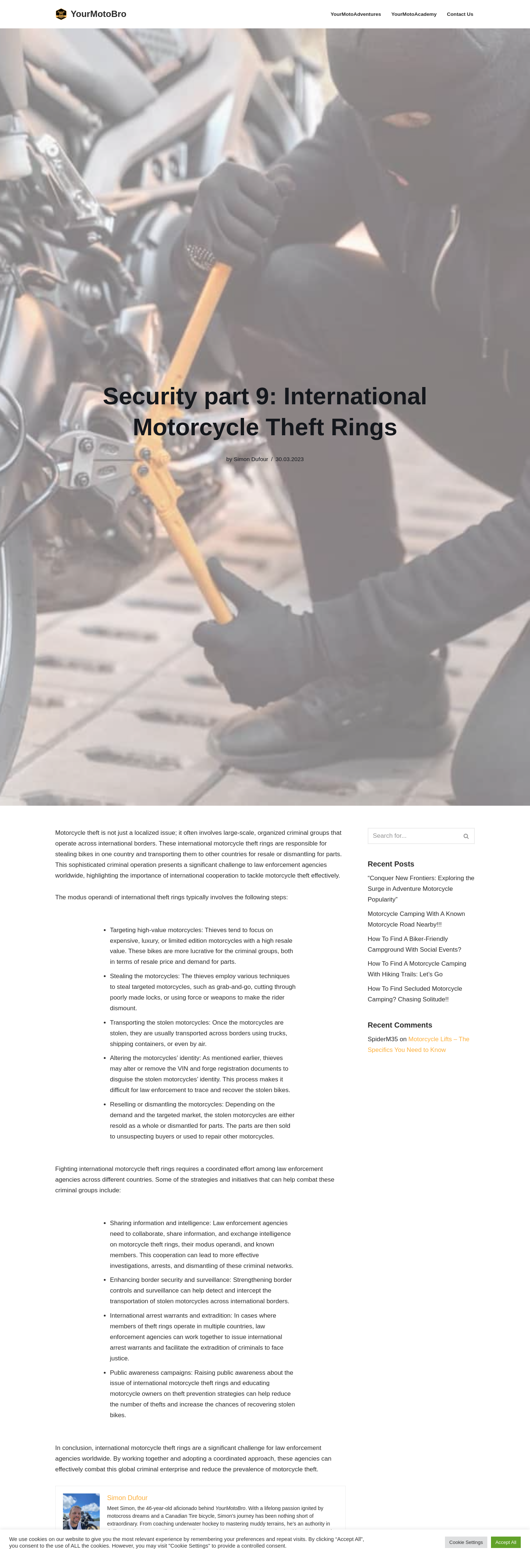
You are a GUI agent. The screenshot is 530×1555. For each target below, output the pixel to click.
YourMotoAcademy (414, 14)
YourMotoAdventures (356, 14)
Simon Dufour (251, 459)
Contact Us (460, 14)
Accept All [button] (505, 1542)
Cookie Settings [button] (466, 1542)
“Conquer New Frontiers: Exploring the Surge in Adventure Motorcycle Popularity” (421, 889)
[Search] (413, 836)
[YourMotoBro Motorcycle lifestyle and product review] (91, 14)
